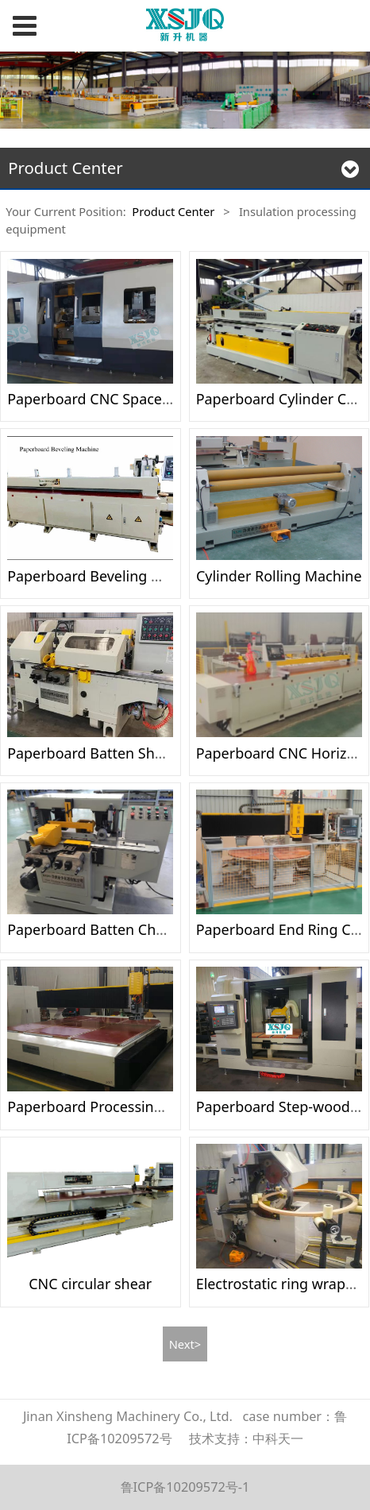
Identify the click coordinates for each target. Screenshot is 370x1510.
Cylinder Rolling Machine (279, 575)
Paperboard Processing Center (109, 1106)
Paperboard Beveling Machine (107, 575)
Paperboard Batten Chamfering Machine (142, 929)
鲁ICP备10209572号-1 (185, 1487)
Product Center (173, 211)
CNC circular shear (90, 1283)
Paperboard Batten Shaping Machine (130, 753)
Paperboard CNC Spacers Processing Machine (159, 398)
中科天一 (277, 1438)
